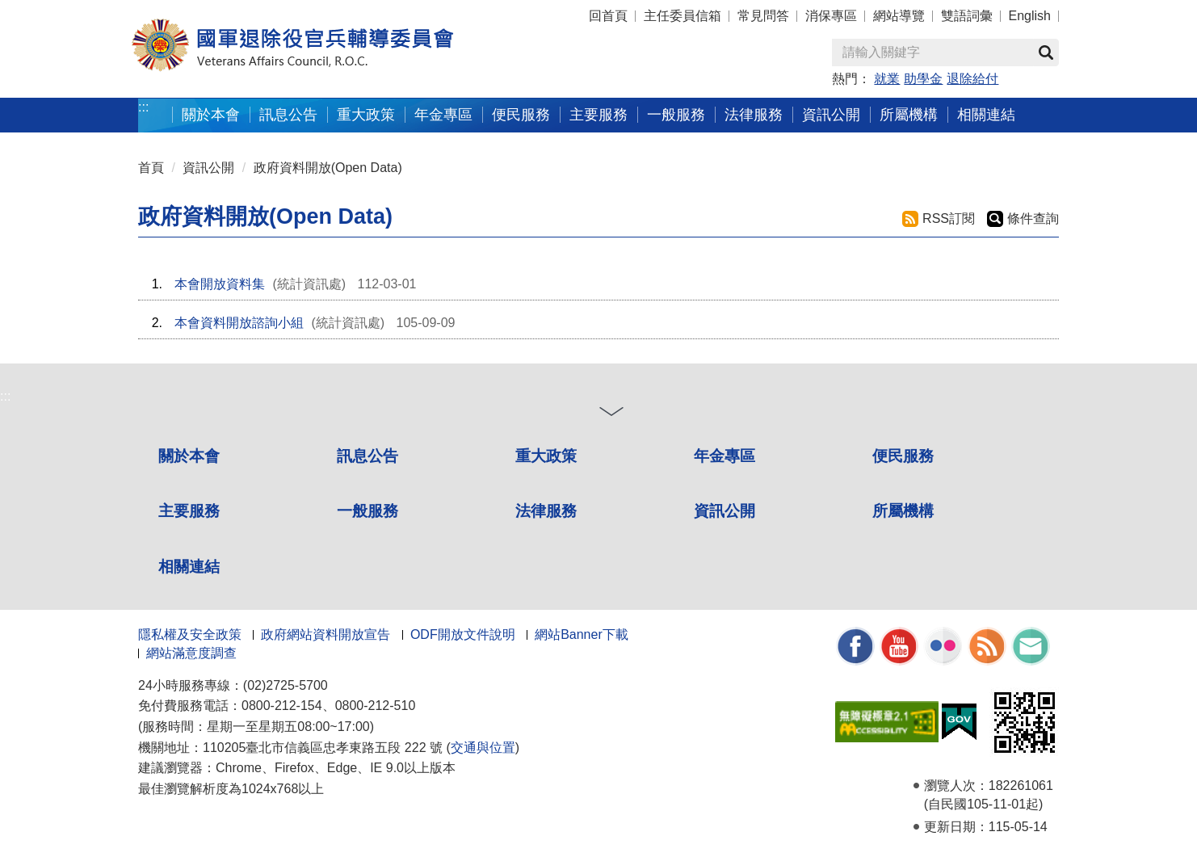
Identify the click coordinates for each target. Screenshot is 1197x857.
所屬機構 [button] (909, 114)
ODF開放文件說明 (462, 634)
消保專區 (831, 16)
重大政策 (366, 114)
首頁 (151, 167)
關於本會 (189, 455)
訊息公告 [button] (288, 114)
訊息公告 (367, 455)
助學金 (923, 79)
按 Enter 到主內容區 (73, 11)
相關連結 (189, 566)
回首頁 (608, 16)
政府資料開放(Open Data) (328, 167)
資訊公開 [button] (831, 114)
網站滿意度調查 (191, 653)
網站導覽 (899, 16)
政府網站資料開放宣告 (325, 634)
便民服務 (903, 455)
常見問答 (763, 16)
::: (143, 107)
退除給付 (972, 79)
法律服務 (546, 510)
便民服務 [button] (521, 114)
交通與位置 (483, 747)
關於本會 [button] (211, 114)
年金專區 (443, 114)
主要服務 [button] (598, 114)
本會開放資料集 (219, 284)
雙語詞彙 (967, 16)
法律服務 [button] (753, 114)
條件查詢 (1033, 218)
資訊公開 (208, 167)
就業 (887, 79)
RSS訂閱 (948, 218)
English (1030, 16)
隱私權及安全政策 (190, 634)
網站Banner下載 (581, 634)
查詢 (1046, 52)
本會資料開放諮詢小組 (239, 323)
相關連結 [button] (986, 114)
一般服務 (367, 510)
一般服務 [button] (676, 114)
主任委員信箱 (682, 16)
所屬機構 (903, 510)
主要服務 (189, 510)
